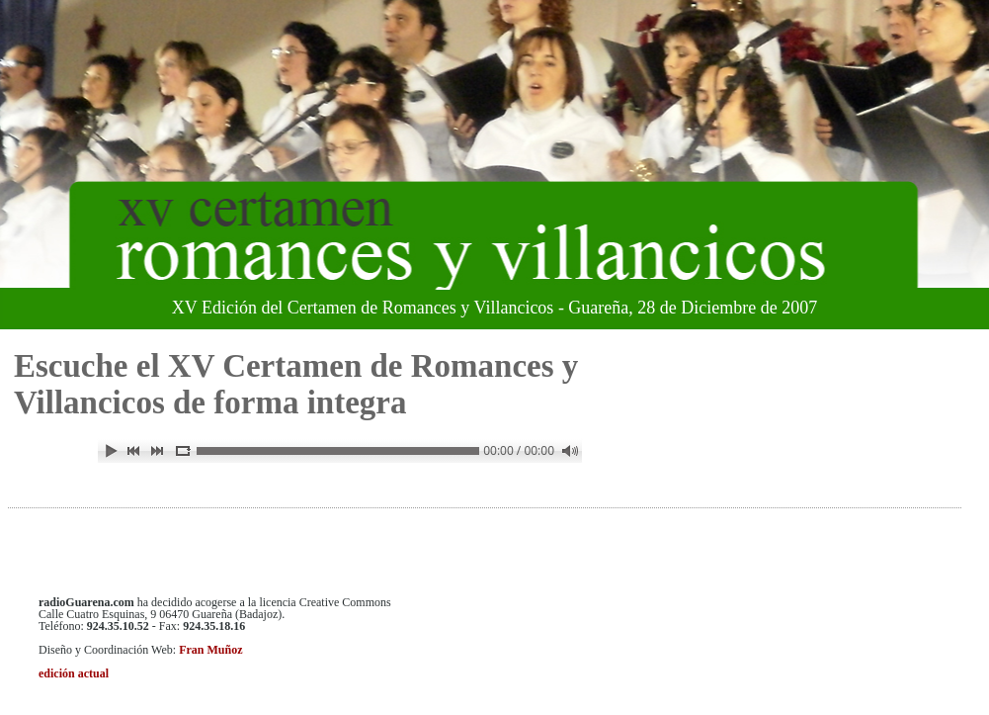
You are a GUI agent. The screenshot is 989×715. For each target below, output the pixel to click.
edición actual (74, 673)
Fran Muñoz (210, 650)
